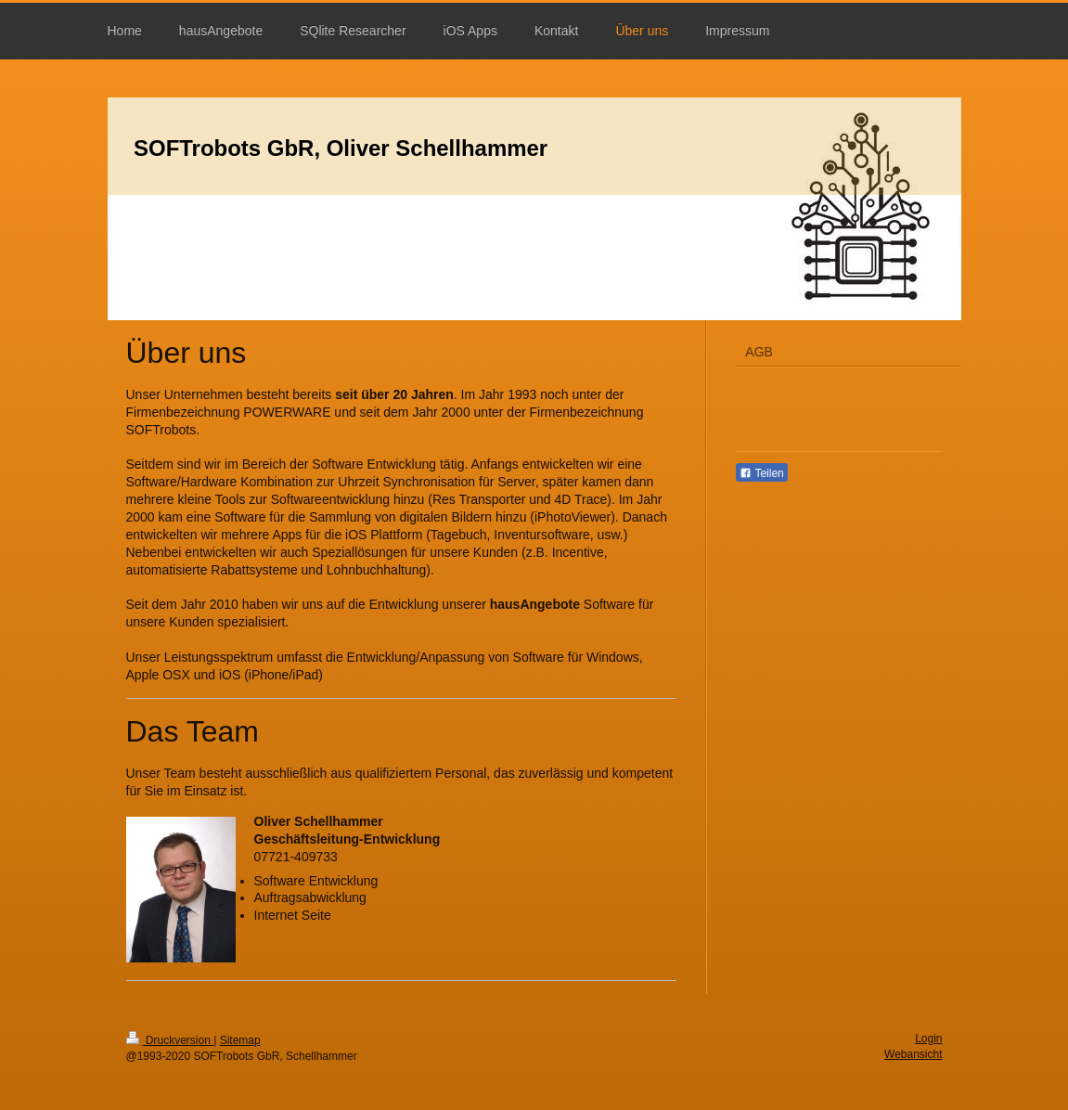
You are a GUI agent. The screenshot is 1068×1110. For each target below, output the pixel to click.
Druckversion (170, 1040)
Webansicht (913, 1054)
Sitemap (240, 1040)
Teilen (761, 473)
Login (928, 1038)
